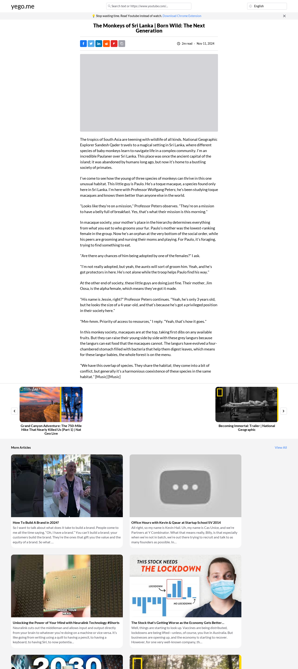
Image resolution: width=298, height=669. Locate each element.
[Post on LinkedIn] (98, 43)
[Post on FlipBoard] (114, 43)
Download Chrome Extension (182, 16)
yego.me (22, 6)
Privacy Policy (82, 660)
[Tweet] (91, 43)
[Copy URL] (121, 43)
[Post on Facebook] (83, 43)
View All (281, 447)
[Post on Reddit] (106, 43)
